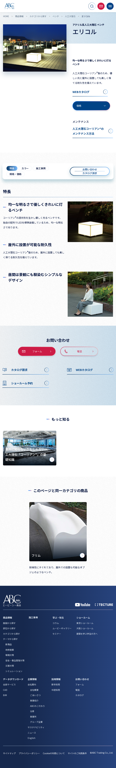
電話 (77, 689)
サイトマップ (9, 753)
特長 (12, 168)
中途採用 (56, 689)
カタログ (79, 695)
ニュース (32, 732)
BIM (5, 695)
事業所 (33, 716)
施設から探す (9, 623)
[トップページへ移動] (9, 6)
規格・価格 (15, 174)
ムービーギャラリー (62, 628)
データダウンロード (13, 679)
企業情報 (32, 679)
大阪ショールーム (84, 628)
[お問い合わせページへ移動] (101, 6)
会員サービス (9, 684)
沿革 (32, 711)
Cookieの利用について (54, 753)
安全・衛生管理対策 (14, 660)
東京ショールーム (84, 623)
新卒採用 (56, 684)
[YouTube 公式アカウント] (82, 604)
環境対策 (9, 655)
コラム (56, 623)
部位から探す (9, 628)
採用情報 (56, 679)
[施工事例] (38, 617)
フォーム (79, 684)
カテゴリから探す (38, 16)
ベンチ (56, 16)
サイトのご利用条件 (77, 753)
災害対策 (9, 665)
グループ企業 (36, 721)
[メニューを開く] (110, 6)
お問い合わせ (82, 679)
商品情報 (19, 16)
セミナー (57, 633)
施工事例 (40, 168)
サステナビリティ (36, 727)
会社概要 (34, 689)
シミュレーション (13, 671)
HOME (6, 16)
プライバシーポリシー (29, 753)
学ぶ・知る (58, 617)
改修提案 (9, 649)
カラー (25, 168)
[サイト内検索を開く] (92, 6)
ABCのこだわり (37, 705)
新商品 (8, 644)
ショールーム (83, 617)
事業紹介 (34, 700)
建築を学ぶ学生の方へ (87, 633)
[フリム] (58, 531)
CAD (5, 689)
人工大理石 (70, 16)
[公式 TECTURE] (104, 604)
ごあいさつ (35, 695)
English (31, 737)
